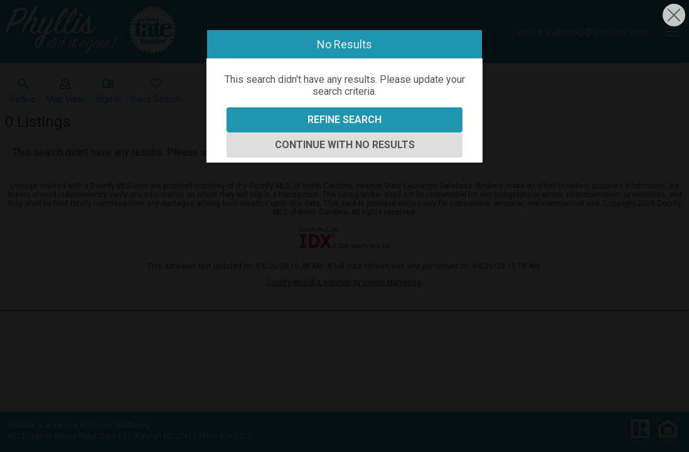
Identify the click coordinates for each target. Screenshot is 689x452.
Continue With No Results (345, 145)
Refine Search (344, 120)
